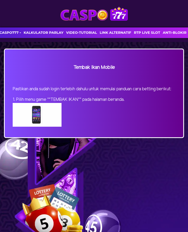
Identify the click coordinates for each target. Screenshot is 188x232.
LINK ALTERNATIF (115, 32)
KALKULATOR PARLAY (44, 32)
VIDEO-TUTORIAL (81, 32)
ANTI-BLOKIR (174, 32)
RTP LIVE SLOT (147, 32)
